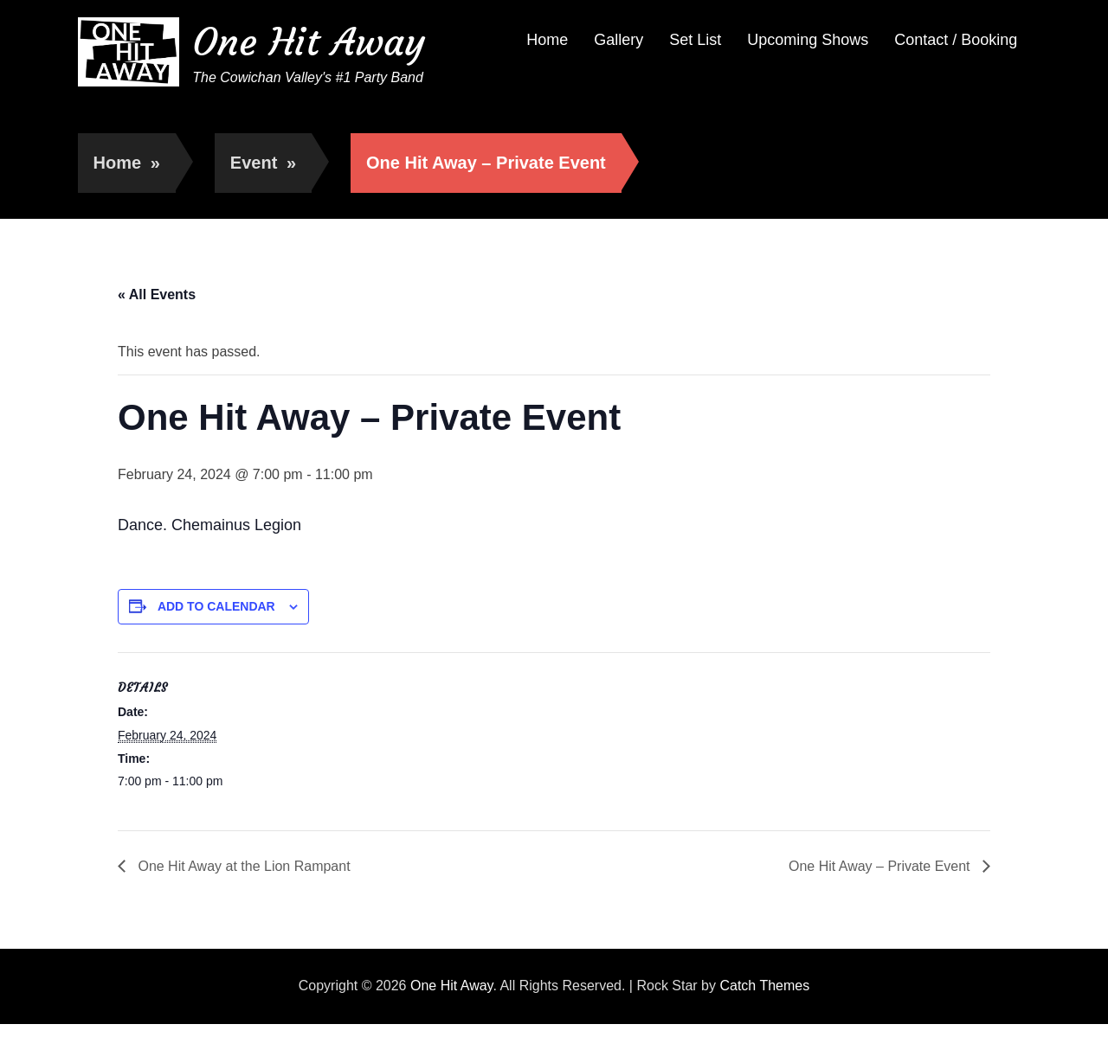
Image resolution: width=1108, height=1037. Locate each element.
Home (547, 39)
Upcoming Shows (807, 39)
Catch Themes (764, 985)
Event (263, 162)
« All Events (157, 294)
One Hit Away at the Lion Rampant (242, 866)
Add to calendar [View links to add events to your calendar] (216, 606)
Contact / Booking (955, 39)
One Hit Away (308, 42)
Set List (695, 39)
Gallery (618, 39)
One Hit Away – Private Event (881, 866)
